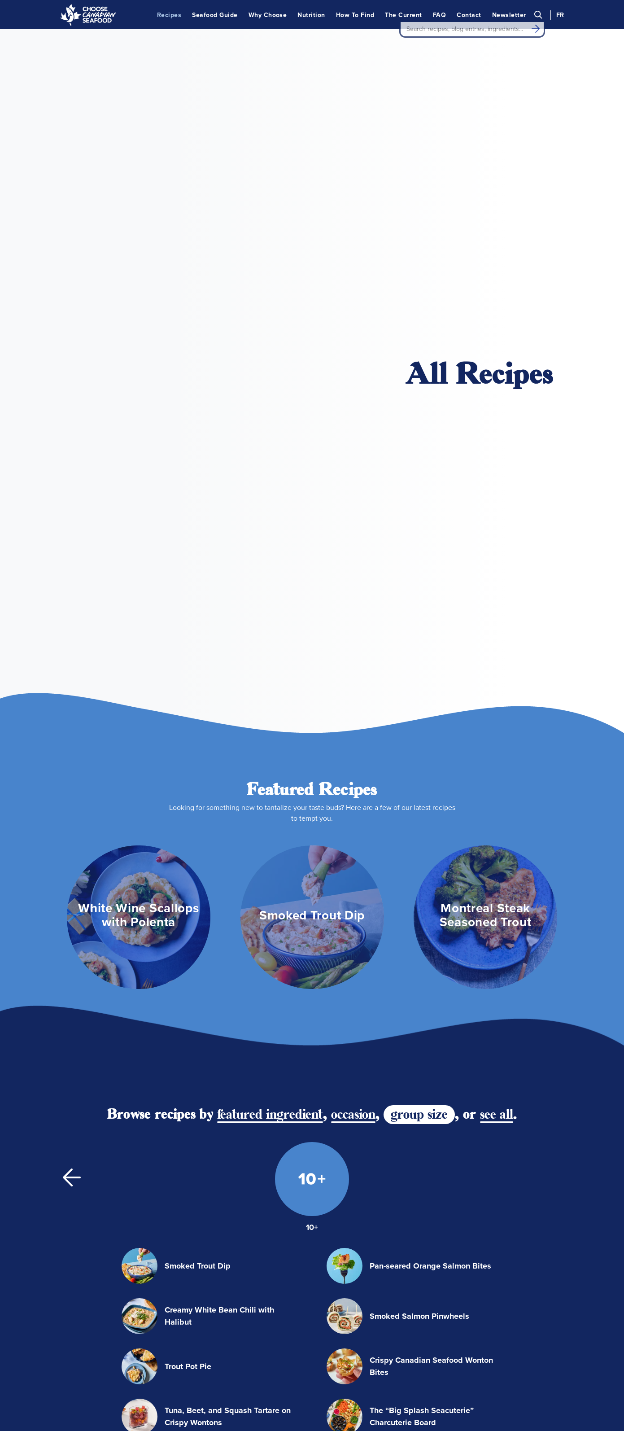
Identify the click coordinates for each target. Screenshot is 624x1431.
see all (496, 819)
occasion (353, 819)
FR (560, 14)
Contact (469, 14)
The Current (403, 14)
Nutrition (311, 14)
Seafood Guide (214, 14)
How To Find (355, 14)
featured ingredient (270, 819)
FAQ (439, 14)
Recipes (169, 14)
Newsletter (509, 14)
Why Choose (268, 14)
